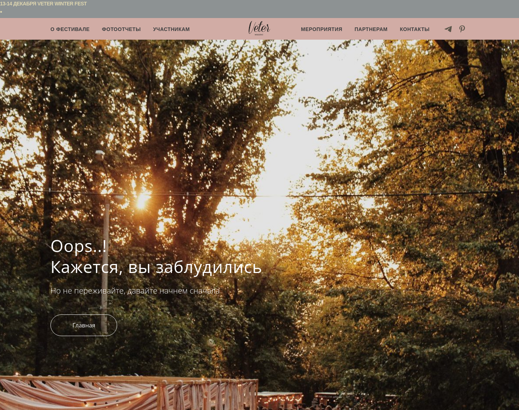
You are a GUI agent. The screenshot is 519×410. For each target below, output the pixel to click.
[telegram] (448, 29)
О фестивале (70, 29)
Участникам (171, 29)
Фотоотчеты (121, 29)
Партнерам (371, 29)
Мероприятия (321, 29)
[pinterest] (462, 29)
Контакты (415, 29)
